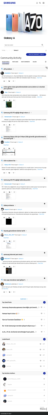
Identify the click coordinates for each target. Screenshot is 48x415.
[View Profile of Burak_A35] (9, 349)
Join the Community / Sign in (36, 54)
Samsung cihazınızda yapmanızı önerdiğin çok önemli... (20, 307)
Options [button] (43, 50)
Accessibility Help (6, 413)
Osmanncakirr (8, 116)
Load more (23, 299)
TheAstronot (7, 284)
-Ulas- (6, 92)
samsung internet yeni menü (13, 254)
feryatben (7, 142)
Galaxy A (21, 73)
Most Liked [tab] (15, 61)
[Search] (24, 45)
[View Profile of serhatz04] (9, 355)
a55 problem (8, 69)
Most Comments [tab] (25, 61)
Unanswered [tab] (5, 64)
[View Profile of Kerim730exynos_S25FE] (14, 379)
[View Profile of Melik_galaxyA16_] (11, 360)
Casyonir (6, 209)
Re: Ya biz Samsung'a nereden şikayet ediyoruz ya (18, 326)
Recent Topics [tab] (5, 61)
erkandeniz (7, 73)
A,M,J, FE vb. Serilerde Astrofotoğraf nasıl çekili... (18, 332)
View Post (39, 78)
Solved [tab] (35, 61)
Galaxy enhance (9, 205)
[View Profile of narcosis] (8, 366)
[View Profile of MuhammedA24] (12, 390)
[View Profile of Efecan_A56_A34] (11, 344)
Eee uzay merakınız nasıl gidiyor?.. (15, 280)
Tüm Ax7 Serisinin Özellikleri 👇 (13, 320)
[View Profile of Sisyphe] (10, 384)
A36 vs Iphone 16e (9, 161)
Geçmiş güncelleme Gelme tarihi (14, 231)
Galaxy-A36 (7, 164)
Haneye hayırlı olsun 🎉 (10, 313)
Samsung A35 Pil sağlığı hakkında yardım (17, 180)
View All (24, 302)
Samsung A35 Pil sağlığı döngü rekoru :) (17, 113)
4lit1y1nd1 (7, 258)
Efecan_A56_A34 (9, 235)
